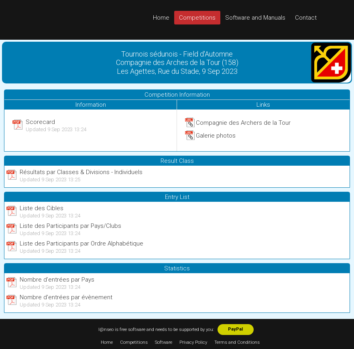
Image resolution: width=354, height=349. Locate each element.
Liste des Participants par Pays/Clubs (70, 225)
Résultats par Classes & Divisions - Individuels (81, 172)
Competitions (197, 17)
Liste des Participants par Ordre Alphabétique (81, 243)
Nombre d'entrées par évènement (66, 297)
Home (161, 17)
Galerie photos (216, 135)
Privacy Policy (193, 342)
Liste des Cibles (41, 208)
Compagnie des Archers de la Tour (243, 122)
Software (163, 342)
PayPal (235, 329)
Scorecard (40, 122)
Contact (306, 17)
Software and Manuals (255, 17)
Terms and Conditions (237, 342)
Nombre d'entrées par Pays (57, 279)
